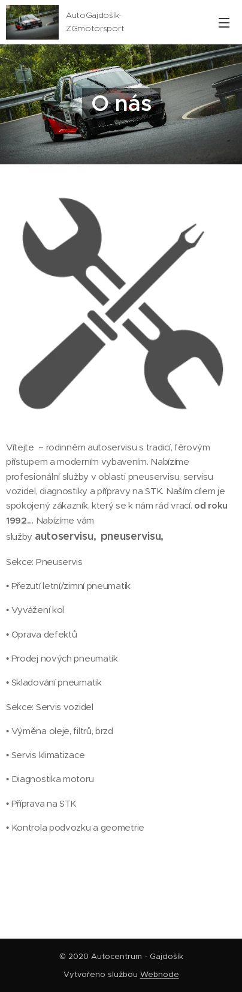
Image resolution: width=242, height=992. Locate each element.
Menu (224, 22)
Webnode (159, 974)
